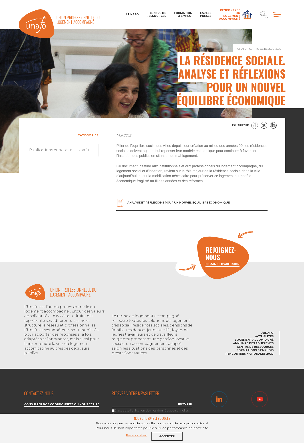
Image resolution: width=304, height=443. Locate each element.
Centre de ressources (156, 14)
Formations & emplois (255, 350)
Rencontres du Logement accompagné (229, 14)
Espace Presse (205, 14)
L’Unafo (132, 14)
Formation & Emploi (183, 14)
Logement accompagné (254, 339)
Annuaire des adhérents (253, 343)
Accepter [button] (167, 436)
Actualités (264, 336)
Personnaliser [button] (136, 435)
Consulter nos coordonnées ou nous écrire (61, 404)
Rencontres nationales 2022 (249, 353)
